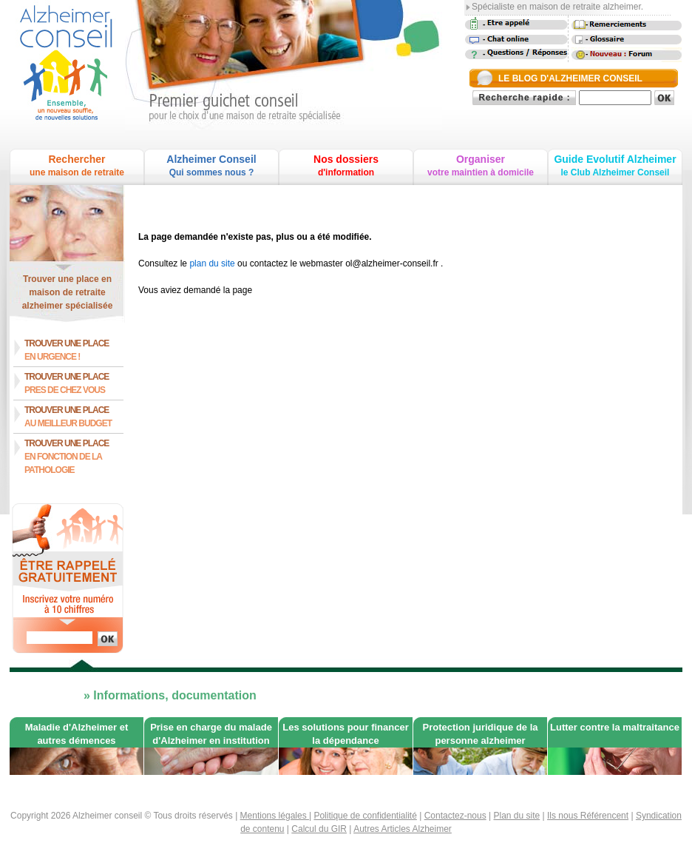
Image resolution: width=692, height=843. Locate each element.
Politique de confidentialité (364, 815)
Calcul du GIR (319, 829)
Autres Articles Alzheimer (402, 829)
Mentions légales (274, 815)
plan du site (211, 263)
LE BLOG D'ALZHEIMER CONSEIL (570, 78)
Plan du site (517, 815)
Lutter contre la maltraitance (614, 727)
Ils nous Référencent (587, 815)
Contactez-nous (455, 815)
